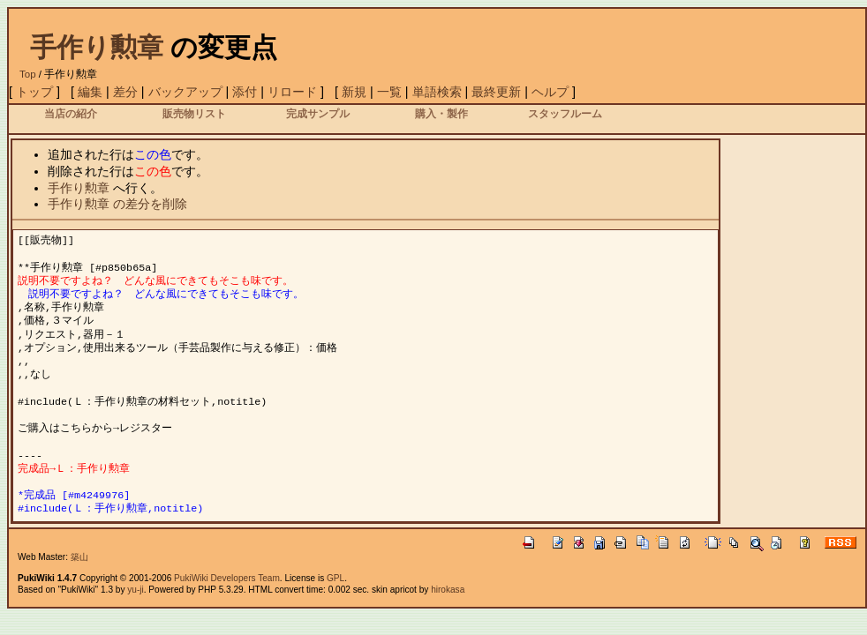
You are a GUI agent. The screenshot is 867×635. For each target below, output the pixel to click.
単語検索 (437, 92)
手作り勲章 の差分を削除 (117, 204)
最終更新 (496, 92)
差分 (125, 92)
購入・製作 (441, 113)
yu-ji (135, 589)
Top (27, 74)
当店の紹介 (70, 113)
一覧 (389, 92)
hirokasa (447, 589)
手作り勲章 (96, 47)
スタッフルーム (565, 113)
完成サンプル (318, 113)
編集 (90, 92)
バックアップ (185, 92)
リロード (292, 92)
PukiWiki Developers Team (227, 578)
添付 (244, 92)
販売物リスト (194, 113)
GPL (335, 578)
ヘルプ (550, 92)
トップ (34, 92)
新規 (354, 92)
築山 (79, 557)
